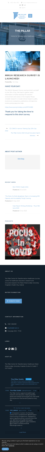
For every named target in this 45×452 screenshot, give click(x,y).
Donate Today (13, 301)
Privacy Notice (22, 447)
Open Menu (30, 16)
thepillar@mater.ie (13, 328)
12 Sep (34, 390)
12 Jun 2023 (23, 211)
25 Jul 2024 (22, 190)
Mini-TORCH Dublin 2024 (20, 187)
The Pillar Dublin (15, 390)
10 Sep (30, 410)
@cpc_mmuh (22, 410)
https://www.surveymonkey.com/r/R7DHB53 (19, 107)
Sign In (23, 7)
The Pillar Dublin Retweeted (23, 408)
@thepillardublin (26, 390)
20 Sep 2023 (16, 201)
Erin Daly (15, 82)
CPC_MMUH (14, 410)
